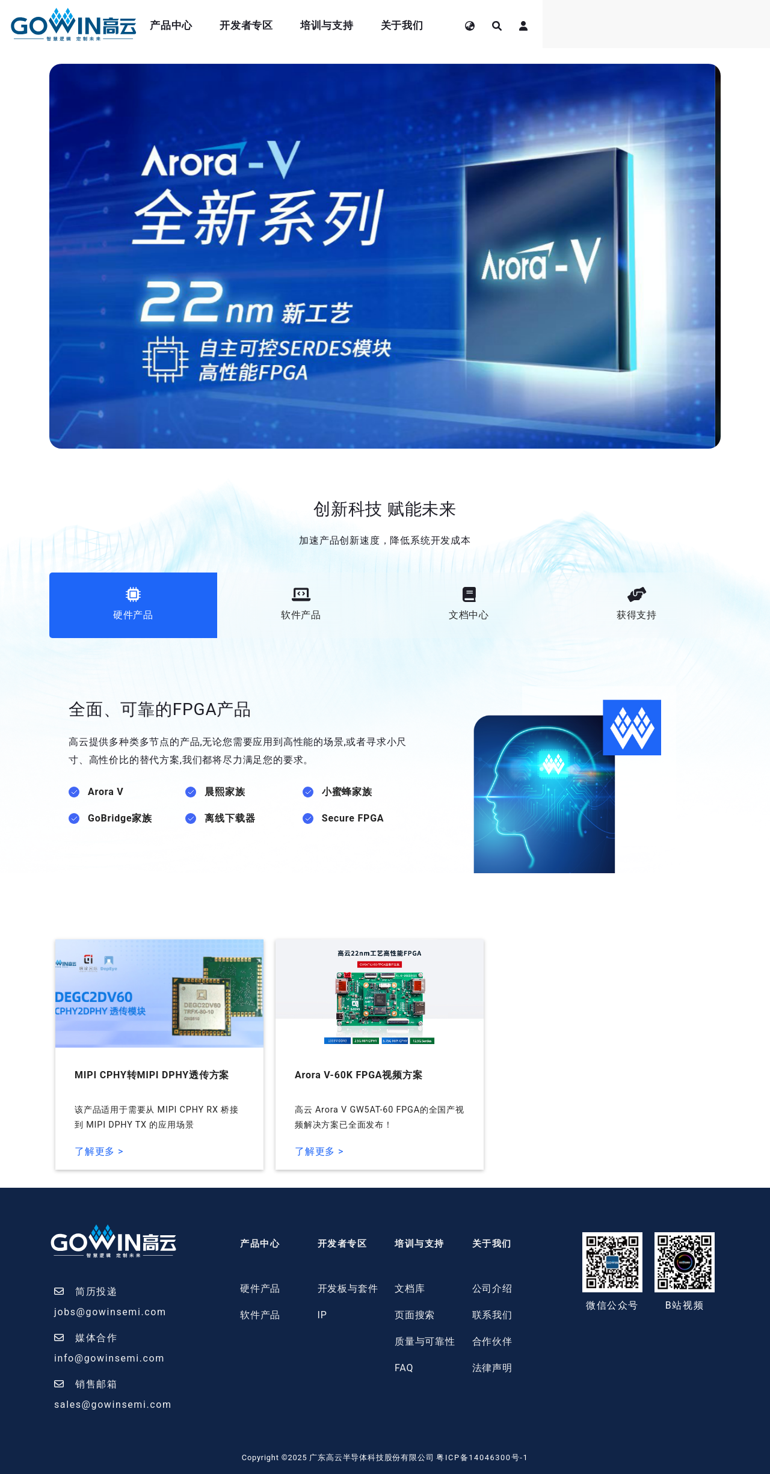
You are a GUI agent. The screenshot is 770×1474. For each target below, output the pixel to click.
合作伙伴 (492, 1341)
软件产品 (260, 1315)
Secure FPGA (353, 818)
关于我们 (586, 25)
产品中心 (356, 25)
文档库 (410, 1288)
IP (322, 1315)
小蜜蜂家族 (347, 791)
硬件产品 (260, 1288)
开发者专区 (431, 25)
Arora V (106, 791)
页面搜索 (415, 1315)
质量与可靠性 (425, 1341)
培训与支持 (511, 25)
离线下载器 (230, 818)
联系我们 (492, 1315)
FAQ (404, 1368)
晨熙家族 (225, 791)
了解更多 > (99, 1151)
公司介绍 (492, 1288)
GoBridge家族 (120, 818)
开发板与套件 (348, 1288)
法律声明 (492, 1368)
